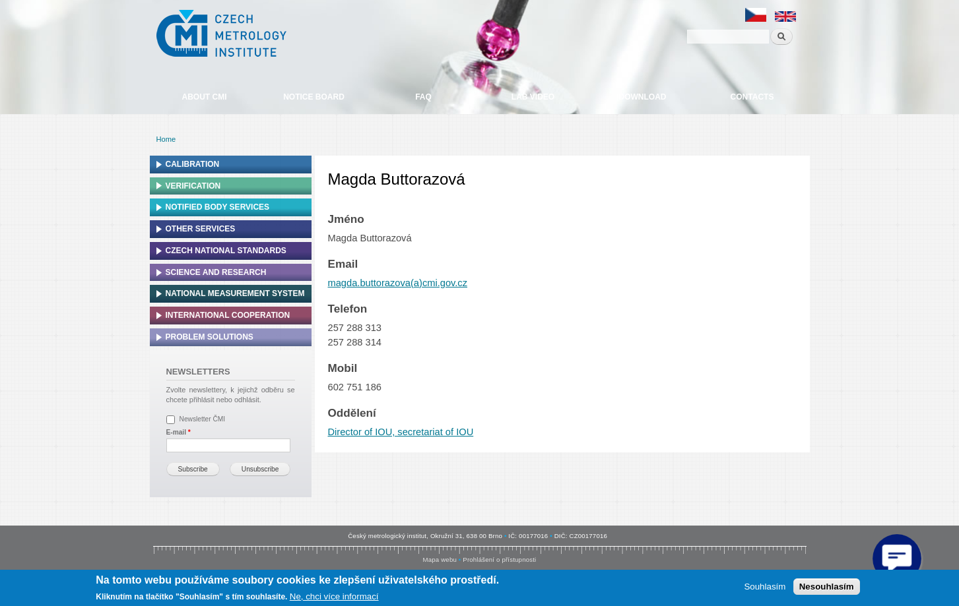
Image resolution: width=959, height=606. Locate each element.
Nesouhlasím (826, 586)
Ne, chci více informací (334, 596)
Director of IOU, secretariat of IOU (401, 432)
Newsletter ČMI (203, 419)
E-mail (178, 432)
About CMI (204, 97)
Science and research (216, 272)
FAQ (423, 97)
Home (166, 139)
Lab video (533, 97)
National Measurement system (235, 293)
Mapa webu (440, 559)
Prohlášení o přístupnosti (499, 559)
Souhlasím (764, 586)
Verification (193, 186)
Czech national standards (226, 250)
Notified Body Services (218, 207)
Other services (201, 228)
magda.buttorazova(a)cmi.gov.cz (398, 283)
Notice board (314, 97)
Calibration (193, 164)
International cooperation (228, 315)
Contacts (752, 97)
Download (643, 97)
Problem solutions (209, 337)
